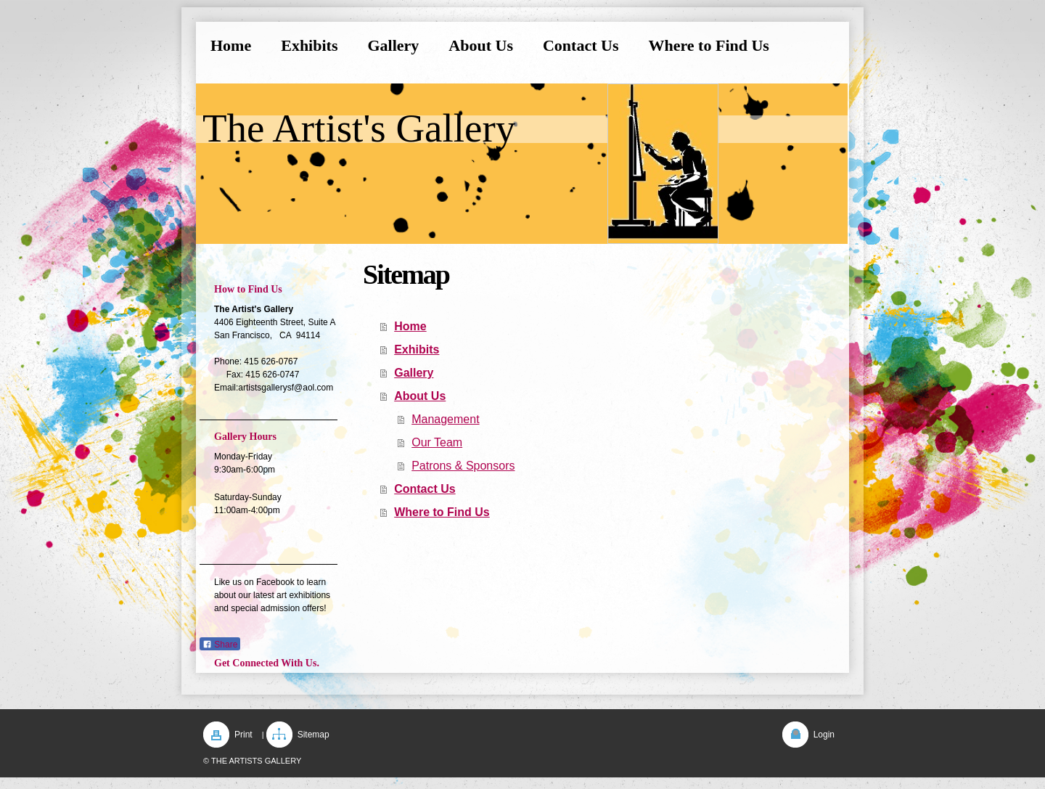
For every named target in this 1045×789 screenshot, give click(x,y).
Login (824, 734)
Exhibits (416, 349)
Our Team (436, 442)
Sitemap (313, 734)
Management (445, 419)
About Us (420, 396)
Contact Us (424, 489)
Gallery (413, 373)
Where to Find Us (442, 512)
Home (410, 326)
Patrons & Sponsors (463, 465)
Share (219, 644)
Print (243, 734)
